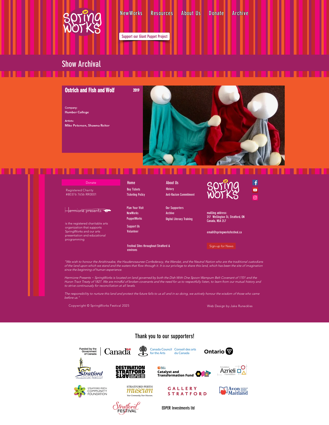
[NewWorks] (144, 213)
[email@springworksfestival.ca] (224, 232)
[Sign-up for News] (221, 246)
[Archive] (187, 213)
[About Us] (180, 183)
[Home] (142, 182)
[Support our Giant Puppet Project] (144, 36)
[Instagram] (255, 197)
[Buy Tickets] (139, 189)
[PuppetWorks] (142, 219)
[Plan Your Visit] (142, 208)
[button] (162, 13)
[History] (184, 189)
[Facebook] (255, 182)
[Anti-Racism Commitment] (185, 195)
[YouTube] (255, 190)
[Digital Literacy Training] (187, 219)
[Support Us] (143, 226)
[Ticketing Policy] (142, 194)
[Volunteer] (143, 231)
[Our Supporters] (187, 208)
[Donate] (91, 182)
